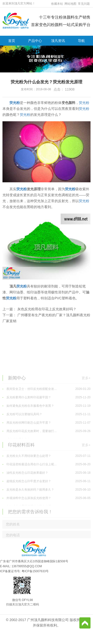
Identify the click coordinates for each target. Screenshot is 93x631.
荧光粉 (14, 103)
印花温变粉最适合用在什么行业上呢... (46, 484)
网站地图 (70, 3)
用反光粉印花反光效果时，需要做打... (46, 451)
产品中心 (35, 41)
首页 (11, 41)
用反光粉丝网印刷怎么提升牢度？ (46, 443)
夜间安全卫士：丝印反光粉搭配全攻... (46, 409)
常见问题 (84, 3)
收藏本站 (57, 3)
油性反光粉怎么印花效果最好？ (46, 493)
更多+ (86, 398)
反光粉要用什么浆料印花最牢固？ (46, 417)
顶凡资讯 (58, 41)
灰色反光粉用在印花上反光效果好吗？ (46, 309)
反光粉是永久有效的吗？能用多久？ (46, 510)
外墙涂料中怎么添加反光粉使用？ (46, 518)
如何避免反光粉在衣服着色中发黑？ (46, 426)
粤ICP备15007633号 (35, 571)
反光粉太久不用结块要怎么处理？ (46, 476)
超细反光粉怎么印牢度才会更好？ (46, 501)
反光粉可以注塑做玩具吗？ (46, 434)
